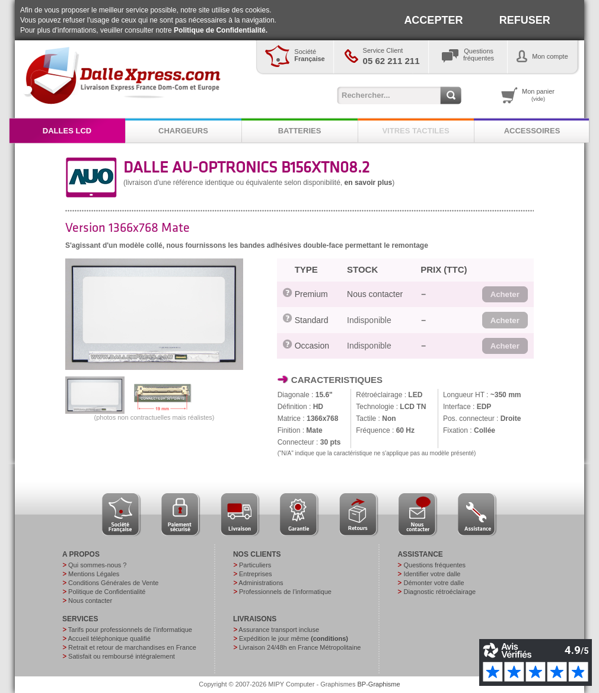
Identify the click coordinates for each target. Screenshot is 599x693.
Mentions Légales (93, 573)
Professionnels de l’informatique (285, 591)
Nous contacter (375, 294)
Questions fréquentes (434, 565)
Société (309, 55)
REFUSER (524, 20)
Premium (311, 294)
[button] (505, 294)
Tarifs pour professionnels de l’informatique (130, 629)
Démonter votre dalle (433, 582)
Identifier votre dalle (431, 573)
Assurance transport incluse (278, 629)
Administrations (260, 582)
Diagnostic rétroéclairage (439, 591)
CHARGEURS (183, 130)
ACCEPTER (433, 20)
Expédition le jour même (293, 638)
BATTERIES (299, 130)
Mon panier (538, 95)
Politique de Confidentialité (106, 591)
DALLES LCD (67, 130)
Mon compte (550, 56)
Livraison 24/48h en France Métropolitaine (300, 647)
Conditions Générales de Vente (113, 582)
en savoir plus (369, 182)
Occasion (312, 345)
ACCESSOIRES (532, 130)
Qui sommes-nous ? (97, 565)
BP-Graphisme (379, 684)
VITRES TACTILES (415, 130)
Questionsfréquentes (478, 54)
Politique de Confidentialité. (220, 30)
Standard (312, 320)
